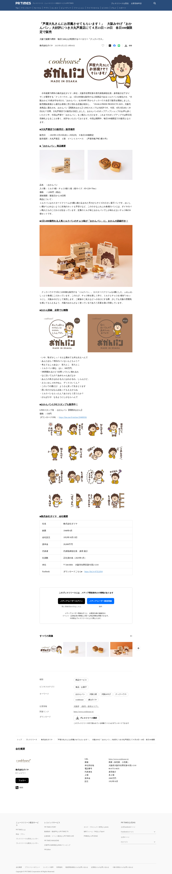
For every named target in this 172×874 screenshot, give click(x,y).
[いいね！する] (103, 46)
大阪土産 (93, 694)
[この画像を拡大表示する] (51, 649)
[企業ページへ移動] (23, 761)
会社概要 (19, 867)
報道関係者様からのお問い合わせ (76, 867)
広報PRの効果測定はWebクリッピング (57, 845)
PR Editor (47, 849)
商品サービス (81, 680)
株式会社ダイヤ (46, 740)
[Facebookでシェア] (114, 46)
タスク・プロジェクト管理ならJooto (96, 827)
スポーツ (122, 8)
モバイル (37, 8)
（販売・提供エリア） (89, 706)
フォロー (22, 780)
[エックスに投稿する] (110, 46)
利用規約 (59, 867)
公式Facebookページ (128, 827)
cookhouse (79, 700)
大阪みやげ (106, 694)
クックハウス (121, 694)
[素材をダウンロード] (126, 46)
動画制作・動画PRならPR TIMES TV (56, 831)
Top (17, 8)
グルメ (113, 8)
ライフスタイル (93, 8)
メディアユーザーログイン (71, 601)
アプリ (46, 8)
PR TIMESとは (21, 830)
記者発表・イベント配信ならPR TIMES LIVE (59, 836)
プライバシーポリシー (32, 867)
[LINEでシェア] (119, 46)
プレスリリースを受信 (120, 3)
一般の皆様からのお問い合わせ (122, 867)
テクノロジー (26, 8)
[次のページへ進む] (138, 648)
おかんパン (80, 694)
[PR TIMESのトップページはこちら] (45, 3)
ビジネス (105, 8)
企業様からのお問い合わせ (100, 867)
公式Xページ (125, 837)
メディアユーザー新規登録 (100, 601)
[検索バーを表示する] (154, 3)
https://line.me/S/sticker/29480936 (73, 417)
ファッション (79, 8)
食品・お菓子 (81, 687)
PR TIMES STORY (50, 827)
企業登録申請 (136, 3)
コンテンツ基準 (48, 867)
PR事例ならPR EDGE (91, 836)
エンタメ (54, 8)
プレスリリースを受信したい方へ (27, 839)
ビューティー (66, 8)
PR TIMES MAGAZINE (51, 840)
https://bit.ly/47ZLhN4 (93, 571)
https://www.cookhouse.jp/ (84, 712)
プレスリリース (31, 740)
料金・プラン (20, 834)
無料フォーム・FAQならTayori (94, 831)
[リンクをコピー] (130, 46)
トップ (19, 740)
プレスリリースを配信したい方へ (27, 843)
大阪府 (76, 706)
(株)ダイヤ (92, 700)
